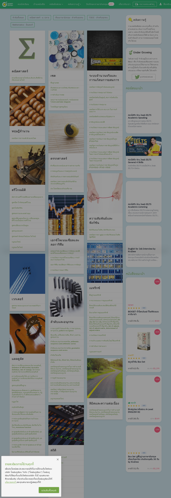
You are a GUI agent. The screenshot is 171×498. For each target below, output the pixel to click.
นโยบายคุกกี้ (11, 482)
